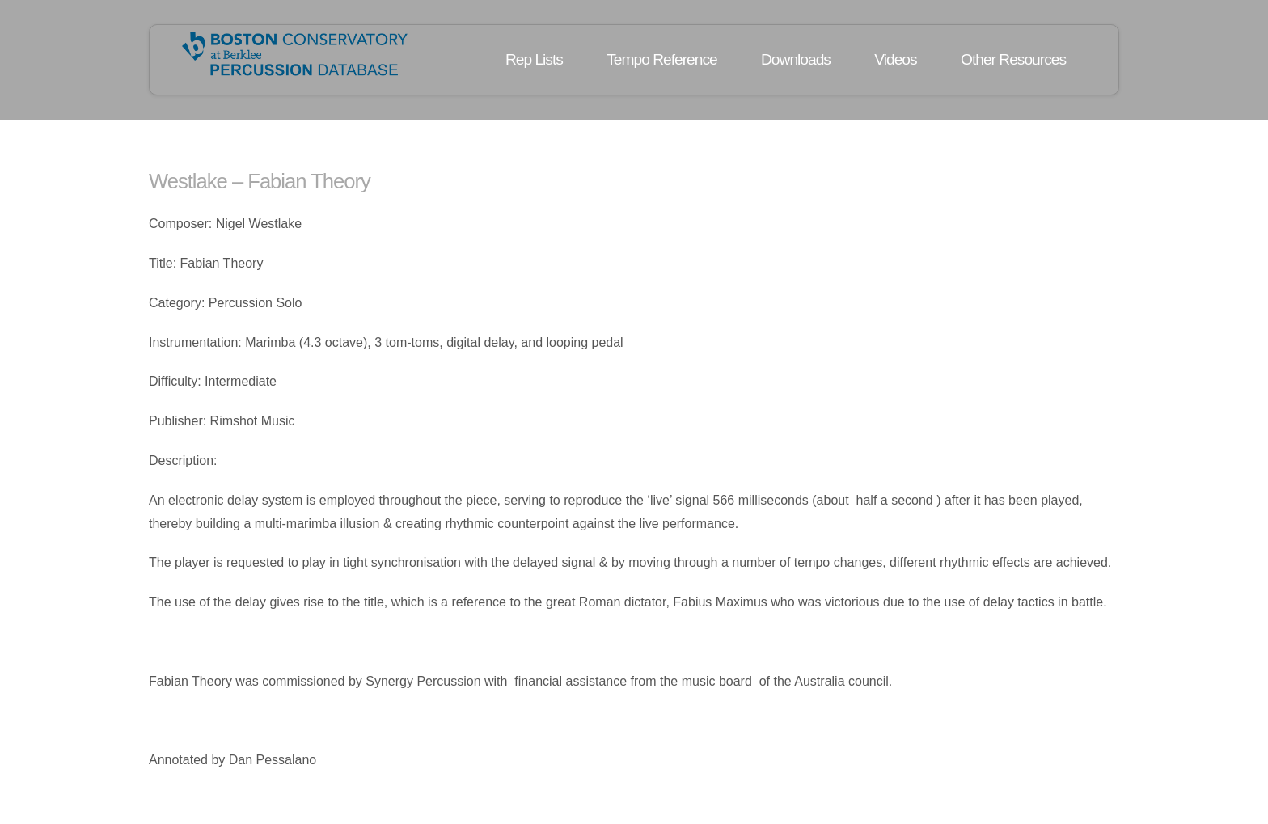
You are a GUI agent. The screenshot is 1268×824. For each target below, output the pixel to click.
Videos (895, 59)
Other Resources (1013, 59)
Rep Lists (534, 59)
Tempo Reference (661, 59)
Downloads (796, 59)
